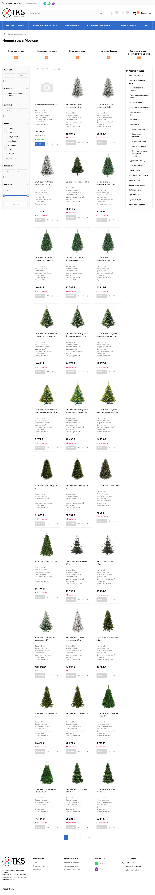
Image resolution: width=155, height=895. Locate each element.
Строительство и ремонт (139, 175)
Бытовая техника (136, 75)
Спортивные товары (137, 185)
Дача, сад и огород (137, 161)
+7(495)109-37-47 (14, 3)
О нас (35, 862)
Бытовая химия (136, 165)
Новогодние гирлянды (136, 135)
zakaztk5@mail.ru (132, 870)
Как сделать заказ (71, 862)
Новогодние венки (139, 141)
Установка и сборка (72, 869)
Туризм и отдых (135, 199)
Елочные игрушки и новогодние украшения (139, 153)
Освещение (134, 119)
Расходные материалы (139, 107)
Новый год (134, 124)
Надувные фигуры (139, 146)
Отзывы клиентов (40, 866)
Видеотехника (134, 180)
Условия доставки (71, 866)
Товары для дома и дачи (17, 34)
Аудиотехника (134, 195)
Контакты (37, 869)
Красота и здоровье (137, 204)
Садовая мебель (136, 102)
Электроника (134, 170)
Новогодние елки (138, 129)
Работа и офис (135, 190)
